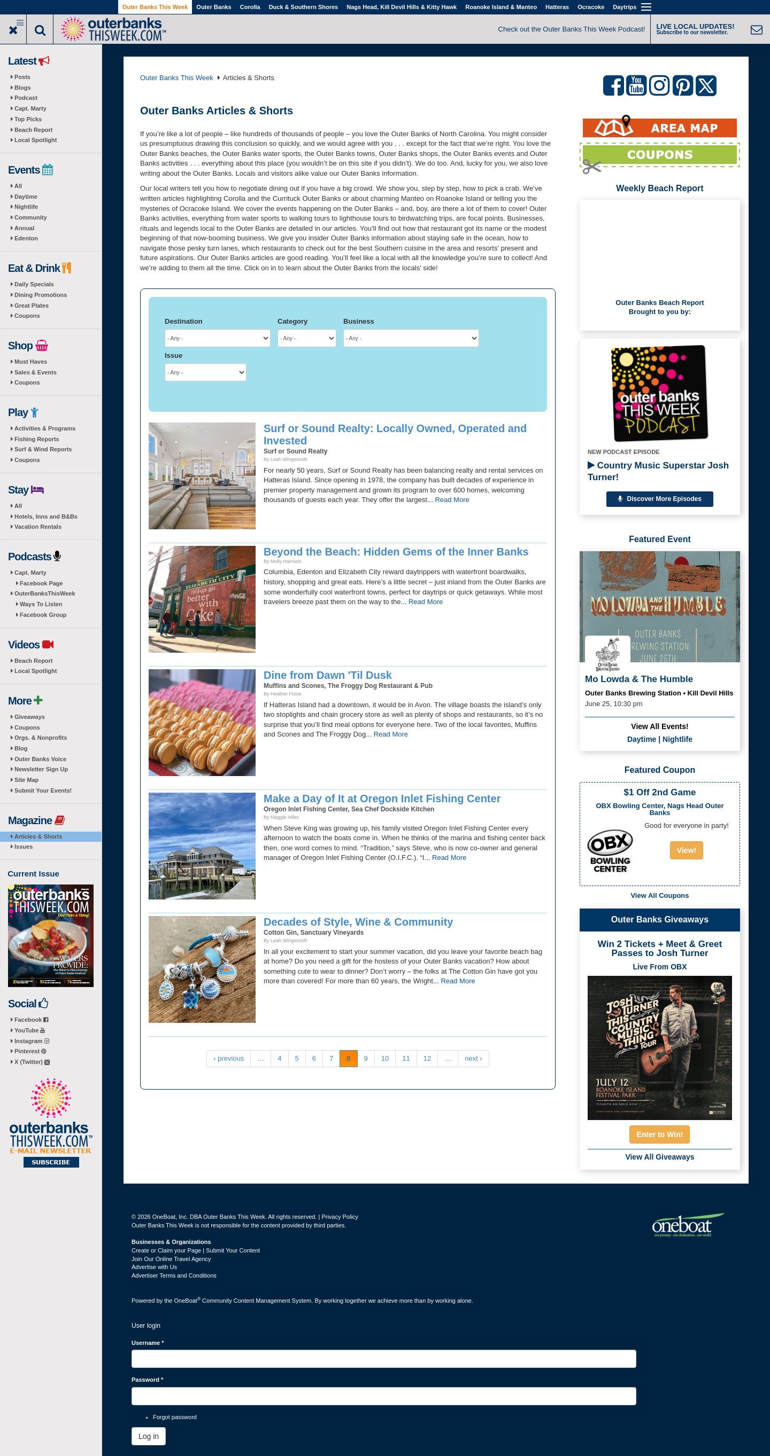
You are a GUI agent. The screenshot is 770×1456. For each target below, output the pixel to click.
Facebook (31, 1019)
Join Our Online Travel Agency (171, 1259)
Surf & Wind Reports (43, 449)
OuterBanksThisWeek (44, 593)
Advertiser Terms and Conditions (174, 1275)
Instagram (31, 1041)
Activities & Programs (44, 428)
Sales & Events (35, 372)
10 (385, 1058)
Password (147, 1379)
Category (292, 321)
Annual (24, 228)
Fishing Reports (36, 439)
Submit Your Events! (43, 790)
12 (427, 1058)
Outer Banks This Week (155, 7)
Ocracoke (591, 7)
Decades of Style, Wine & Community (358, 922)
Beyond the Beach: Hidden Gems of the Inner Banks (396, 552)
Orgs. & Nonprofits (40, 737)
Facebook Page (41, 583)
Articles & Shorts (38, 836)
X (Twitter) (32, 1062)
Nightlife (26, 206)
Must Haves (30, 361)
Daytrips (624, 7)
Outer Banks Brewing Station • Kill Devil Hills (659, 693)
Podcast (25, 98)
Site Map (26, 780)
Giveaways (29, 717)
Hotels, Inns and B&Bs (46, 516)
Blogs (22, 87)
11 (406, 1058)
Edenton (26, 238)
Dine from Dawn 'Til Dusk (328, 675)
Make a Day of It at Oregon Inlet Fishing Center (382, 798)
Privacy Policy (339, 1217)
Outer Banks (213, 7)
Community (30, 217)
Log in (148, 1436)
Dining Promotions (40, 295)
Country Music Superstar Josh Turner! (658, 471)
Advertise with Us (154, 1267)
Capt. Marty (30, 108)
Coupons (27, 315)
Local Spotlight (35, 140)
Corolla (250, 7)
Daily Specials (34, 284)
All (18, 186)
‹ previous (228, 1058)
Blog (20, 748)
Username (148, 1343)
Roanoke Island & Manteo (501, 7)
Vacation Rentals (37, 526)
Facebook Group (43, 615)
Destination (184, 321)
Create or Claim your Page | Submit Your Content (196, 1250)
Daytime (25, 196)
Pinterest (30, 1051)
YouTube (29, 1030)
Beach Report (33, 130)
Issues (23, 846)
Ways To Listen (41, 604)
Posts (22, 77)
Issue (173, 355)
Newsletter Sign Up (41, 769)
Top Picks (28, 119)
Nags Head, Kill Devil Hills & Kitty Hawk (401, 7)
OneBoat (187, 1300)
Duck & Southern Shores (303, 7)
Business (358, 321)
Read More (452, 500)
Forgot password (175, 1417)
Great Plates (31, 305)
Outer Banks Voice (40, 759)
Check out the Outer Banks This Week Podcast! (571, 29)
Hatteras (557, 7)
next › (473, 1058)
